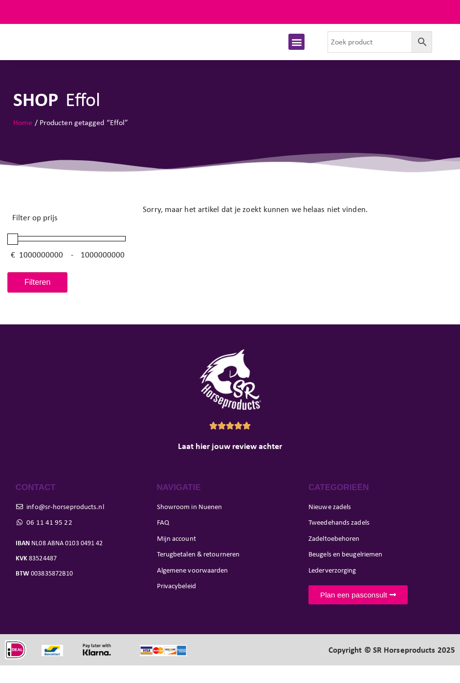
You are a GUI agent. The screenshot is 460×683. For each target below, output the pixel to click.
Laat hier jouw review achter (230, 463)
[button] (296, 51)
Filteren (37, 300)
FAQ (440, 12)
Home (22, 139)
